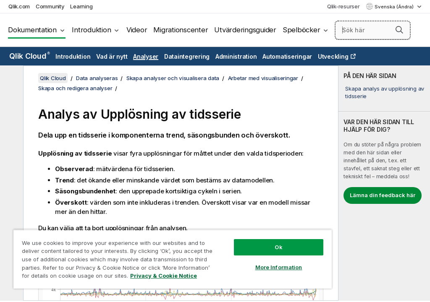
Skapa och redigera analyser (75, 88)
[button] (399, 30)
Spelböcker (301, 30)
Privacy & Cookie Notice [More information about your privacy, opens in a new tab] (163, 275)
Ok (278, 247)
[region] (172, 259)
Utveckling (333, 56)
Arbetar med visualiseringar (263, 78)
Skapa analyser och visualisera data (172, 78)
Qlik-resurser (343, 6)
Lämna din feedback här (382, 195)
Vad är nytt (111, 56)
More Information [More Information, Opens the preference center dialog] (278, 267)
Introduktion (91, 30)
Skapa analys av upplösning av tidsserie (384, 92)
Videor (136, 30)
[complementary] (384, 183)
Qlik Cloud (29, 56)
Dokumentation (32, 30)
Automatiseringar (287, 56)
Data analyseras (97, 78)
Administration (236, 56)
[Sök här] (373, 30)
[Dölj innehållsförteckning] (10, 78)
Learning (81, 6)
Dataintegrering (187, 56)
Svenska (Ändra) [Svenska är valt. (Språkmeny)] (395, 7)
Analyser (145, 56)
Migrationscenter (180, 30)
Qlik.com (19, 6)
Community (50, 6)
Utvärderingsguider (245, 30)
